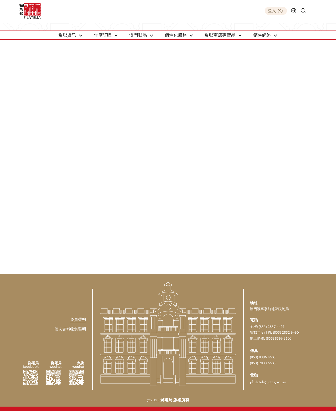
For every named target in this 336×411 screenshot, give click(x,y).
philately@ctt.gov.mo (268, 382)
